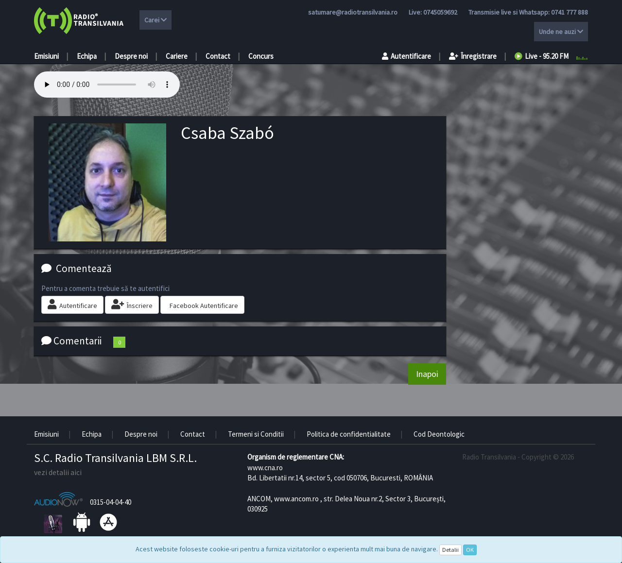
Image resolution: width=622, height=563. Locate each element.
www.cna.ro (265, 467)
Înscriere (132, 304)
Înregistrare (473, 56)
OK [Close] (470, 549)
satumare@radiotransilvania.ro (352, 12)
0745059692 (440, 12)
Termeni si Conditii (256, 434)
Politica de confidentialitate (349, 434)
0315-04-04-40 (110, 502)
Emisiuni (46, 56)
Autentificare (406, 56)
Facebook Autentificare (204, 305)
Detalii (450, 549)
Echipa (87, 56)
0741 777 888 (569, 12)
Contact (218, 56)
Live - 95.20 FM (542, 56)
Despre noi (131, 56)
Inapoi (427, 373)
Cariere (177, 56)
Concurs (261, 56)
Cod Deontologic (439, 434)
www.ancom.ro (296, 498)
